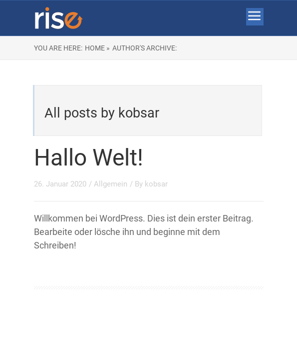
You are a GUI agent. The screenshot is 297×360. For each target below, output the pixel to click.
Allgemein (110, 184)
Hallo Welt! (88, 157)
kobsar (156, 184)
